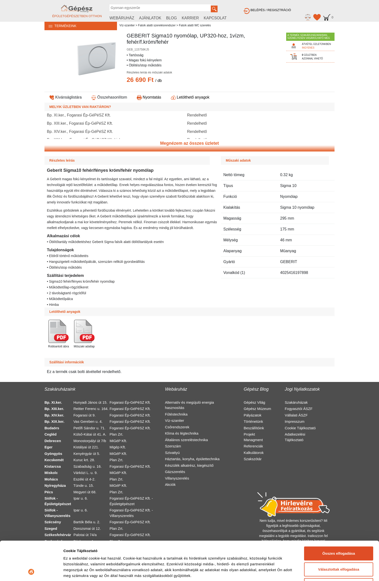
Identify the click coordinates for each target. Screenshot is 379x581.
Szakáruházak (296, 402)
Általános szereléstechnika (186, 440)
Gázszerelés (175, 472)
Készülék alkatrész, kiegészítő (189, 465)
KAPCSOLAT (215, 18)
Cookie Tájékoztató (300, 428)
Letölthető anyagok (190, 97)
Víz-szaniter (127, 25)
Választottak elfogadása (338, 533)
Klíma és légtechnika (181, 433)
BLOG (171, 18)
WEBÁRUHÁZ (121, 18)
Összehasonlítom (109, 97)
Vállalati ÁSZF (296, 415)
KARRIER (190, 18)
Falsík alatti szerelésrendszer (156, 25)
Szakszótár (253, 459)
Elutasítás (338, 548)
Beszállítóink (254, 428)
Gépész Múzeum (257, 409)
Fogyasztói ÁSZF (299, 409)
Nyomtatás (149, 97)
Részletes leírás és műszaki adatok (149, 72)
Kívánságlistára (65, 97)
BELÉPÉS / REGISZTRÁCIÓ (267, 10)
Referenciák (253, 446)
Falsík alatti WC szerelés (195, 25)
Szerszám (173, 446)
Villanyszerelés (177, 478)
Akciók (170, 484)
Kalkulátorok (254, 453)
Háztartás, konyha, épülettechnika (192, 459)
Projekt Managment (253, 437)
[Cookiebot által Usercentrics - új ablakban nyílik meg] (31, 571)
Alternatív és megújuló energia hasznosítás (189, 405)
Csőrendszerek (177, 427)
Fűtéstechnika (176, 414)
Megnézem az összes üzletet (189, 143)
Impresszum (295, 421)
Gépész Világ (254, 402)
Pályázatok (252, 415)
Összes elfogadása (338, 517)
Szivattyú (172, 453)
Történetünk (253, 421)
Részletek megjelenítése (84, 571)
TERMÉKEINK (60, 26)
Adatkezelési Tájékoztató (295, 437)
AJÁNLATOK (150, 18)
